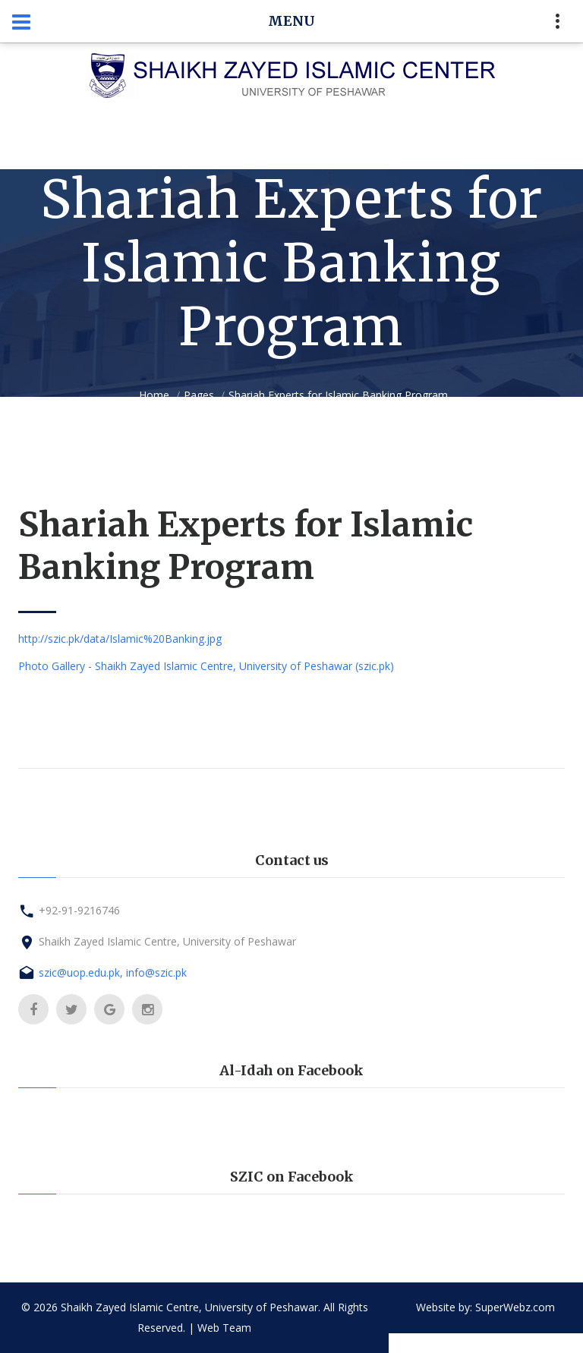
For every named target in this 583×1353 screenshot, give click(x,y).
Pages (199, 395)
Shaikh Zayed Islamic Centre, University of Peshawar (167, 941)
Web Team (224, 1327)
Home (154, 395)
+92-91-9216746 (79, 910)
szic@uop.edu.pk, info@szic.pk (113, 972)
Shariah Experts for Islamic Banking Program (338, 395)
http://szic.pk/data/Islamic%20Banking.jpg (120, 638)
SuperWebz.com (515, 1307)
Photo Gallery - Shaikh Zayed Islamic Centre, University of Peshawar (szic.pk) (206, 666)
